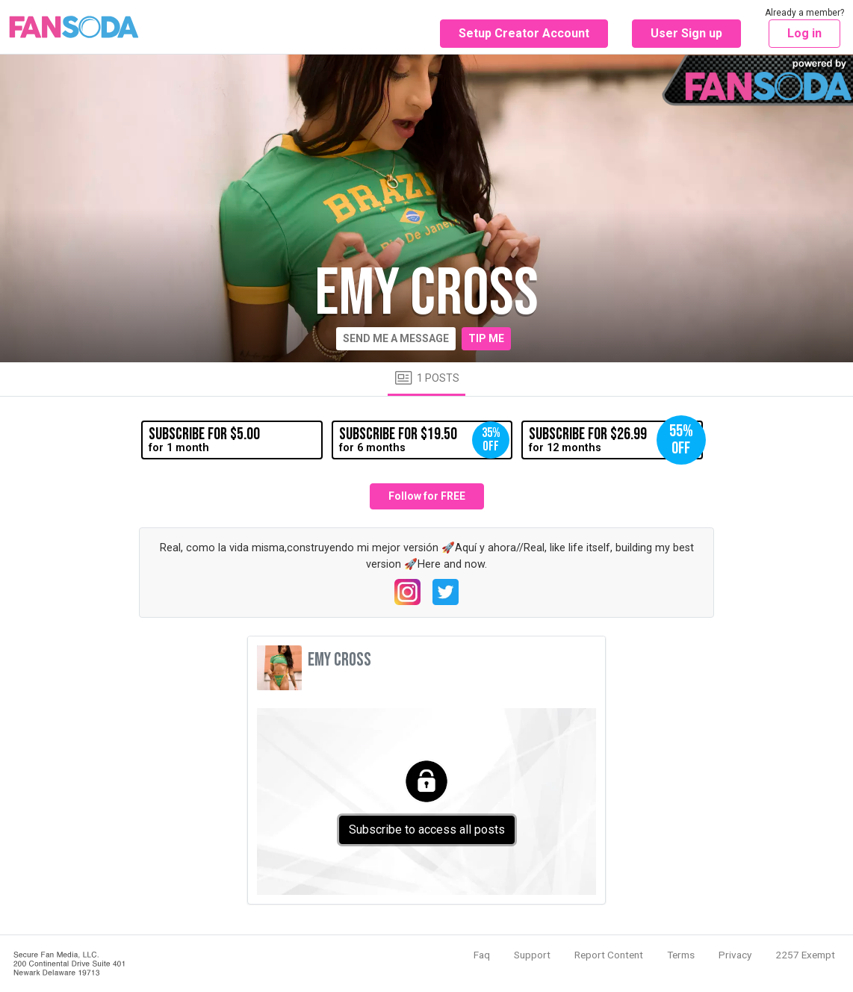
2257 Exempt (805, 955)
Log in (804, 33)
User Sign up (686, 33)
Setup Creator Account (524, 33)
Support (532, 955)
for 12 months (615, 440)
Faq (482, 955)
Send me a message (396, 338)
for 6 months (424, 440)
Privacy (735, 955)
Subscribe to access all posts (427, 829)
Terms (681, 955)
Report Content (608, 955)
